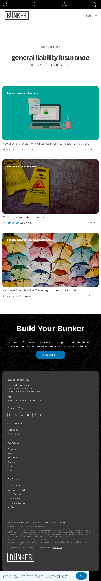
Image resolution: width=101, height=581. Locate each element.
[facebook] (9, 414)
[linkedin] (28, 414)
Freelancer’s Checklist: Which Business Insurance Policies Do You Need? (46, 143)
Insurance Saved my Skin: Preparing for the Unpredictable (39, 290)
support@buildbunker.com (27, 391)
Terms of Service (50, 522)
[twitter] (22, 414)
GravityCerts (57, 548)
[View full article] (92, 149)
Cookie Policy (36, 522)
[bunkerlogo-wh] (20, 553)
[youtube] (34, 414)
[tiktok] (41, 414)
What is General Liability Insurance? (24, 217)
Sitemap (62, 522)
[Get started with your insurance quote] (50, 355)
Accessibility (11, 522)
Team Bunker (12, 149)
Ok (81, 576)
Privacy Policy (24, 522)
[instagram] (16, 414)
